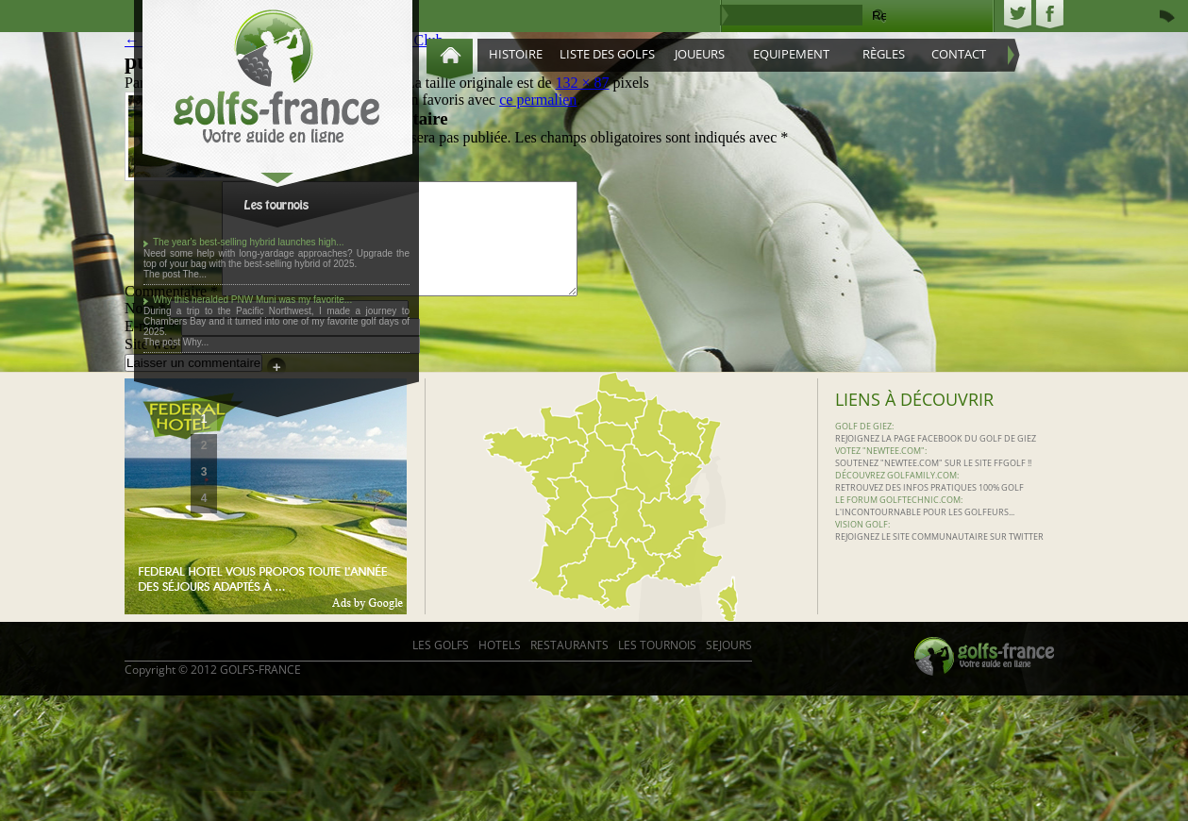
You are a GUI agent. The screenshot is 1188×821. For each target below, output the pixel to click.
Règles (883, 53)
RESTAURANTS (569, 668)
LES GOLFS (440, 668)
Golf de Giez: (864, 449)
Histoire (516, 53)
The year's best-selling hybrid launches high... (248, 242)
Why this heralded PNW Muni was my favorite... (252, 299)
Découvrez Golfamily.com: (897, 498)
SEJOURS (729, 668)
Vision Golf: (862, 547)
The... (195, 274)
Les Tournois (657, 668)
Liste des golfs (607, 53)
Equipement (791, 53)
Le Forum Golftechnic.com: (898, 522)
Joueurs (700, 53)
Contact (958, 53)
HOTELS (499, 668)
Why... (196, 342)
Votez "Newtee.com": (881, 473)
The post (163, 274)
